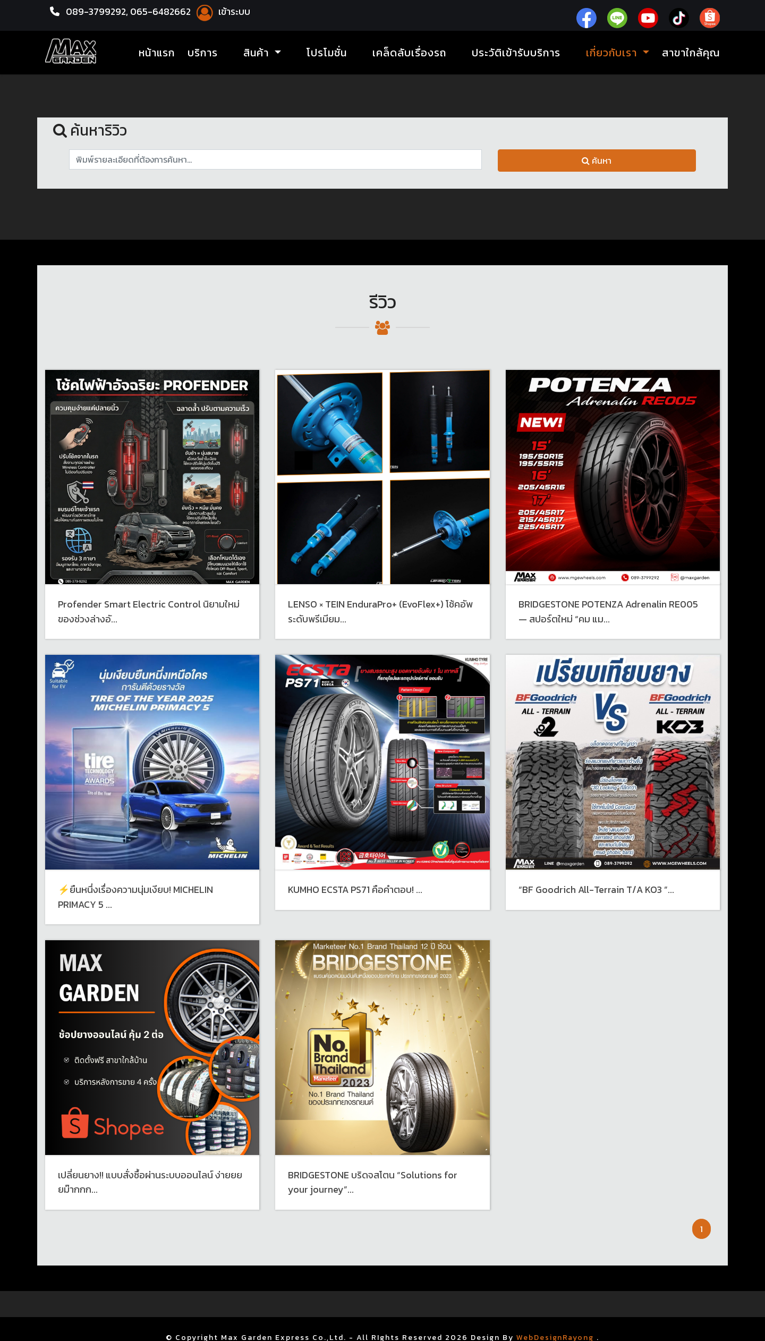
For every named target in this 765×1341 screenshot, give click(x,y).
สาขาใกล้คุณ (691, 53)
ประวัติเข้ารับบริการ (516, 53)
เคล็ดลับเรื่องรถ (409, 53)
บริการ (203, 53)
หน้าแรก (157, 53)
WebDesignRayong (555, 1335)
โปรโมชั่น (327, 53)
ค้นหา (596, 160)
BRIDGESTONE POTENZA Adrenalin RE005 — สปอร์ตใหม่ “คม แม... (609, 611)
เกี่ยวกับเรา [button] (613, 53)
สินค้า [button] (257, 53)
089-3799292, (98, 11)
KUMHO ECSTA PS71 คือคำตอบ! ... (356, 888)
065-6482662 (164, 11)
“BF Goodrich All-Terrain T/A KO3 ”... (597, 888)
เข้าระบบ (224, 11)
